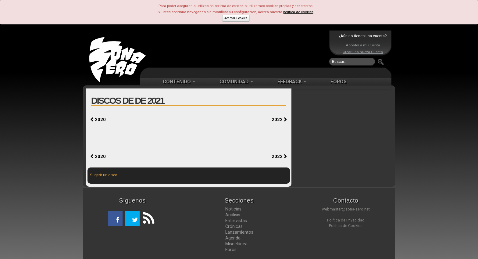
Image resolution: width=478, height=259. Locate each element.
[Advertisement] (237, 49)
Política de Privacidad (346, 220)
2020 (98, 119)
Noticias (233, 209)
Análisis (232, 214)
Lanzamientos (239, 232)
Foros (231, 249)
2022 (279, 119)
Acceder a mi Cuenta (363, 45)
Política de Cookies (345, 225)
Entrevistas (236, 220)
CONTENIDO (179, 82)
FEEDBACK (291, 82)
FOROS (338, 82)
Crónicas (234, 226)
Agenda (233, 238)
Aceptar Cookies (236, 18)
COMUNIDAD (236, 82)
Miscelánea (236, 243)
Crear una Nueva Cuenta (363, 52)
